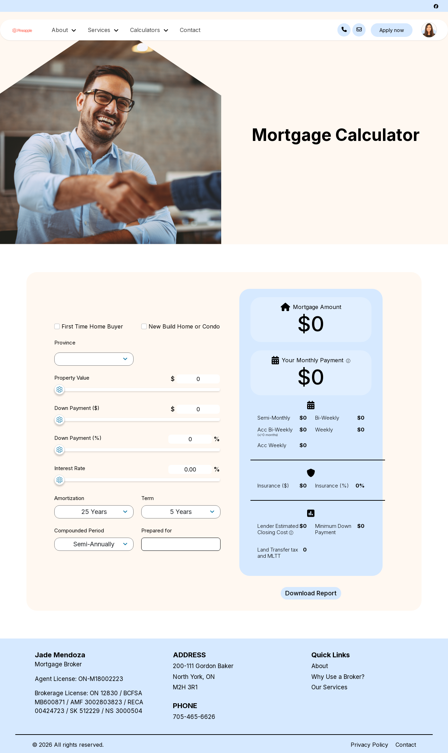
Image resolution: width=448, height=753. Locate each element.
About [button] (60, 29)
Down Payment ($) (76, 408)
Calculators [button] (146, 29)
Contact (190, 29)
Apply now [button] (391, 30)
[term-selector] (181, 512)
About (319, 666)
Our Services (329, 687)
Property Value (71, 377)
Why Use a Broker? (338, 676)
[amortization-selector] (94, 359)
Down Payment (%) (78, 438)
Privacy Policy (369, 744)
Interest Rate (69, 468)
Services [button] (100, 29)
